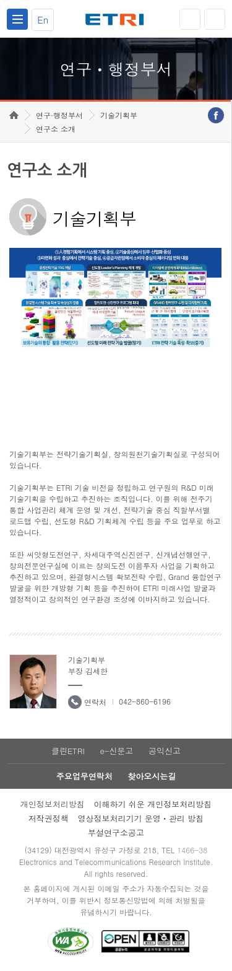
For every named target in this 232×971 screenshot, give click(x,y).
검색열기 (214, 19)
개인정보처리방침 (52, 804)
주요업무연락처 (84, 776)
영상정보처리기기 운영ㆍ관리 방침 (141, 818)
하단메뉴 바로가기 (0, 0)
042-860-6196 (145, 701)
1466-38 (192, 850)
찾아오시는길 (151, 776)
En (42, 19)
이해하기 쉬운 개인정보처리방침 (153, 804)
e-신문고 (116, 751)
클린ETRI (68, 751)
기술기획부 (118, 115)
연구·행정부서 (59, 115)
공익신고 (164, 751)
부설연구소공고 (116, 832)
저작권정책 (48, 818)
